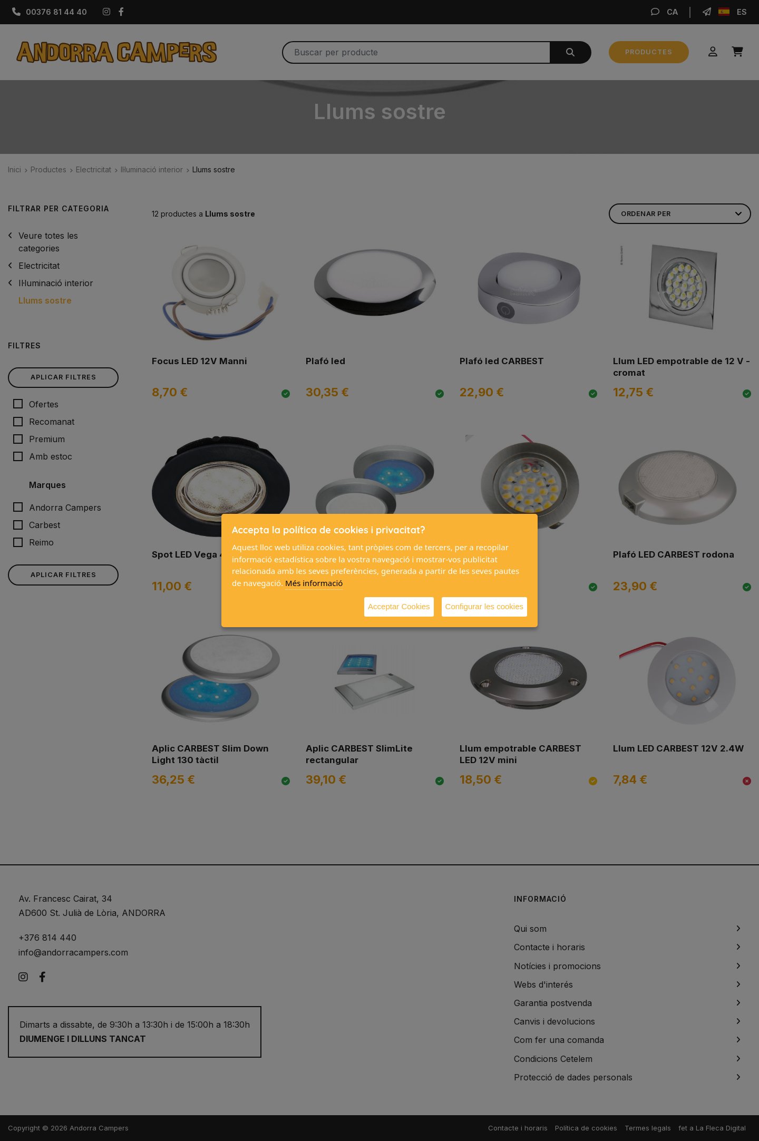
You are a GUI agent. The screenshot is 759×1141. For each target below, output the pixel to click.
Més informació (314, 583)
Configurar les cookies (484, 606)
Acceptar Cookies (399, 606)
